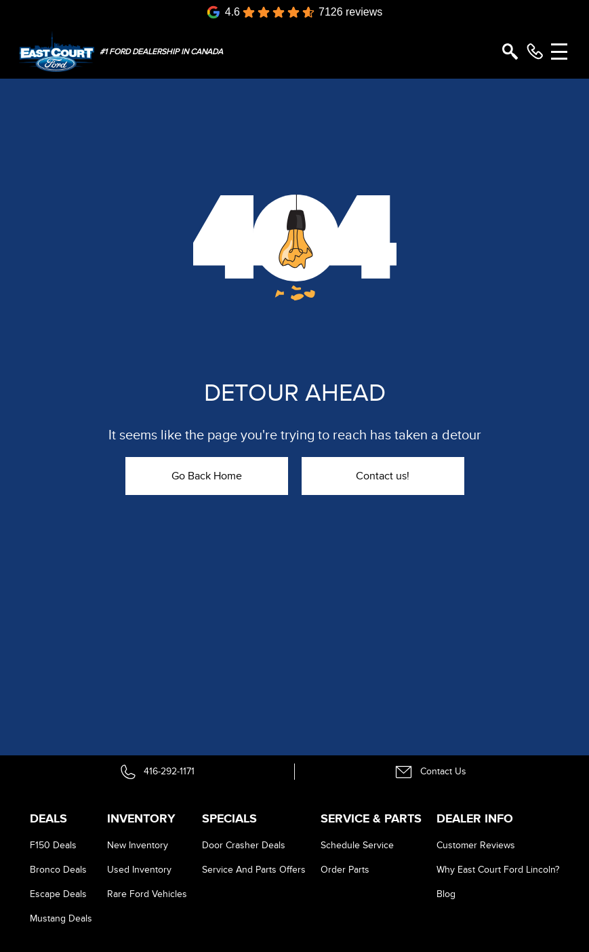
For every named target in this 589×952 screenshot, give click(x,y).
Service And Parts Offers (254, 869)
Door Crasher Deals (243, 845)
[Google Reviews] (295, 12)
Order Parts (345, 869)
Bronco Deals (58, 869)
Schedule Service (357, 845)
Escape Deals (58, 894)
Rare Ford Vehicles (147, 894)
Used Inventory (139, 869)
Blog (445, 894)
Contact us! (382, 476)
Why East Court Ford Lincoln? (497, 869)
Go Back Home (206, 476)
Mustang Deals (61, 918)
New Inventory (137, 845)
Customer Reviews (475, 845)
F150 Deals (53, 845)
